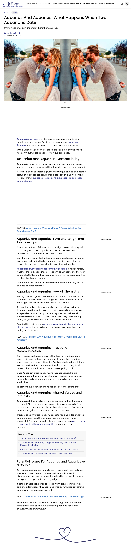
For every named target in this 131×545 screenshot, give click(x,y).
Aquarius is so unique (27, 139)
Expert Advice (109, 4)
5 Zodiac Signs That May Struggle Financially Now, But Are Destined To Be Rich (48, 444)
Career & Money (97, 4)
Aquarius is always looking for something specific (42, 268)
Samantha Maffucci (12, 33)
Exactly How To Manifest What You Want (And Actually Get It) (49, 449)
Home (6, 12)
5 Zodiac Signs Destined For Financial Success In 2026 (46, 454)
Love (29, 4)
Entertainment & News (66, 4)
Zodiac (34, 4)
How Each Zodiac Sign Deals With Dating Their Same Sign (55, 496)
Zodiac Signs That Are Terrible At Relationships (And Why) (48, 438)
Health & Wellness (83, 4)
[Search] (121, 3)
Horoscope (43, 4)
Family (55, 4)
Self (49, 4)
